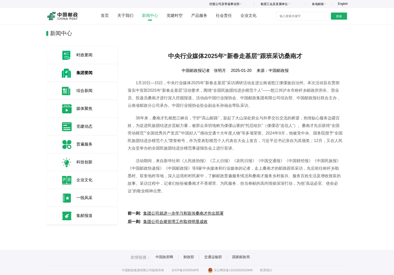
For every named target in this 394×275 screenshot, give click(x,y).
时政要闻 (84, 55)
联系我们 (266, 270)
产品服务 (199, 15)
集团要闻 (84, 73)
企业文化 (248, 15)
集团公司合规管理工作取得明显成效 (175, 221)
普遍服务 (84, 144)
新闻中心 (150, 15)
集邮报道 (84, 215)
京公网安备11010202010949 (230, 270)
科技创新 (84, 162)
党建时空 (175, 15)
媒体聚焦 (84, 108)
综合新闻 (84, 90)
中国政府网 (164, 257)
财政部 (188, 257)
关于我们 (125, 15)
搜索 (339, 16)
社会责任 (224, 15)
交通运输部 (213, 257)
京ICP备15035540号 (185, 270)
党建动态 (84, 126)
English (343, 4)
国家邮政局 (241, 257)
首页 (105, 15)
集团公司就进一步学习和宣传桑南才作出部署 (183, 213)
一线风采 (84, 198)
